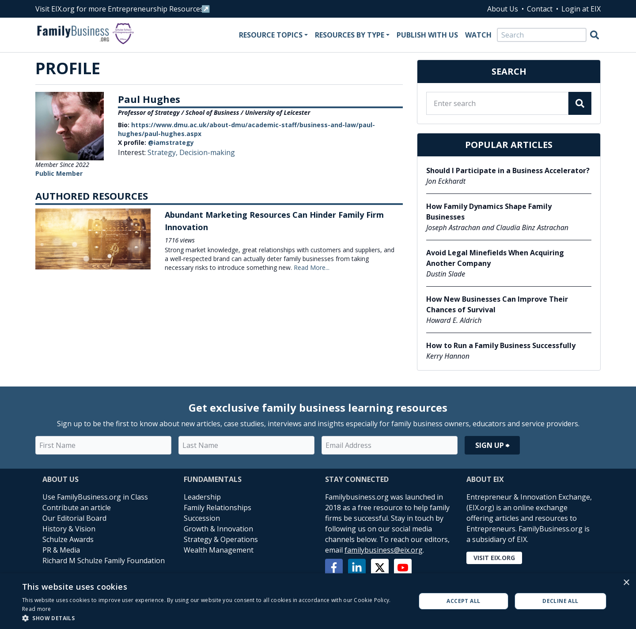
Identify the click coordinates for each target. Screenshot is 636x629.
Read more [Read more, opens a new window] (36, 609)
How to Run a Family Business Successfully (500, 345)
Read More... (311, 267)
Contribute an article (76, 507)
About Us (502, 9)
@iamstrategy (171, 142)
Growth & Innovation (218, 529)
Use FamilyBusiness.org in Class (95, 497)
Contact (540, 9)
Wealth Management (219, 550)
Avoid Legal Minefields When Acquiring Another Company (495, 258)
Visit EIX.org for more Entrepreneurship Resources (119, 9)
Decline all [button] (560, 601)
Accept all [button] (463, 601)
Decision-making (207, 152)
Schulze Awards (68, 539)
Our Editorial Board (74, 518)
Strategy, (163, 152)
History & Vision (68, 529)
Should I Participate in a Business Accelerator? (508, 170)
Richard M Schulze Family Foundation (103, 560)
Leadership (202, 497)
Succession (202, 518)
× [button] (626, 583)
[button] (213, 618)
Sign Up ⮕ (492, 445)
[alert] (318, 601)
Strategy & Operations (221, 539)
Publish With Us (427, 35)
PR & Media (61, 550)
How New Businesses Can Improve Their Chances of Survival (497, 304)
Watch (478, 35)
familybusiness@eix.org (383, 550)
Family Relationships (217, 507)
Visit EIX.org (494, 557)
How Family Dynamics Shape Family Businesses (489, 211)
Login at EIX (581, 9)
